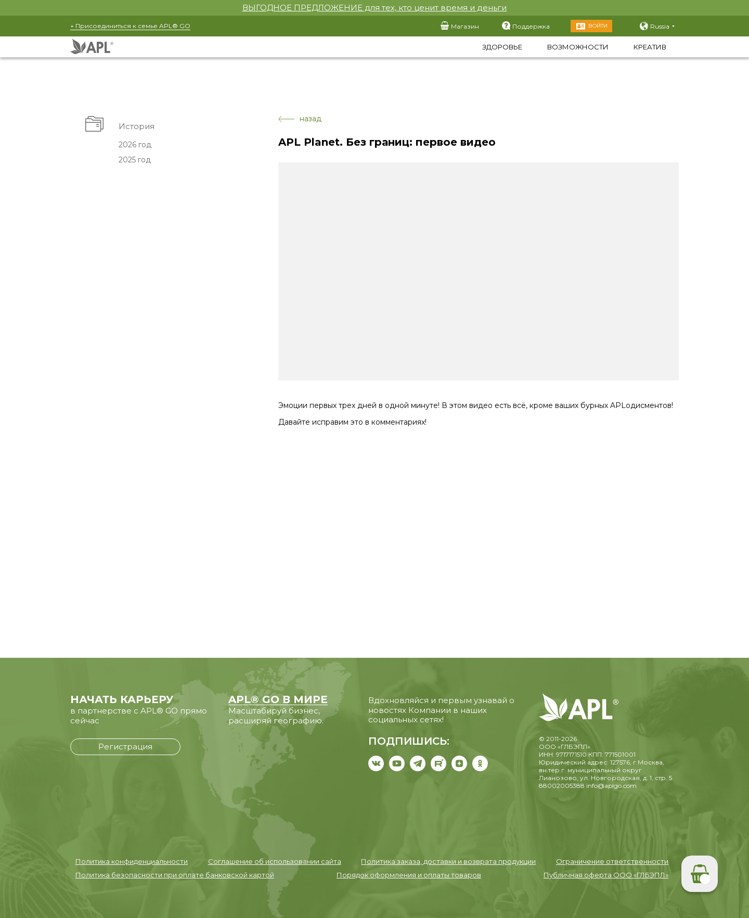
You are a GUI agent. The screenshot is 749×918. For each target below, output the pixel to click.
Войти (598, 25)
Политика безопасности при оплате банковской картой (174, 875)
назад (299, 118)
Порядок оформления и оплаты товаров (409, 875)
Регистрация (125, 746)
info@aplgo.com (611, 785)
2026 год (135, 144)
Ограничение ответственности (612, 861)
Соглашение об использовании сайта (274, 861)
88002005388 (562, 785)
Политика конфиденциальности (131, 861)
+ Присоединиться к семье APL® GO (130, 26)
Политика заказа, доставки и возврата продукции (448, 861)
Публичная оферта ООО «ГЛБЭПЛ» (606, 875)
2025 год (135, 159)
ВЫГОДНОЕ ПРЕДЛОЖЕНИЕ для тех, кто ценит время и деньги (374, 7)
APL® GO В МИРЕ (278, 699)
